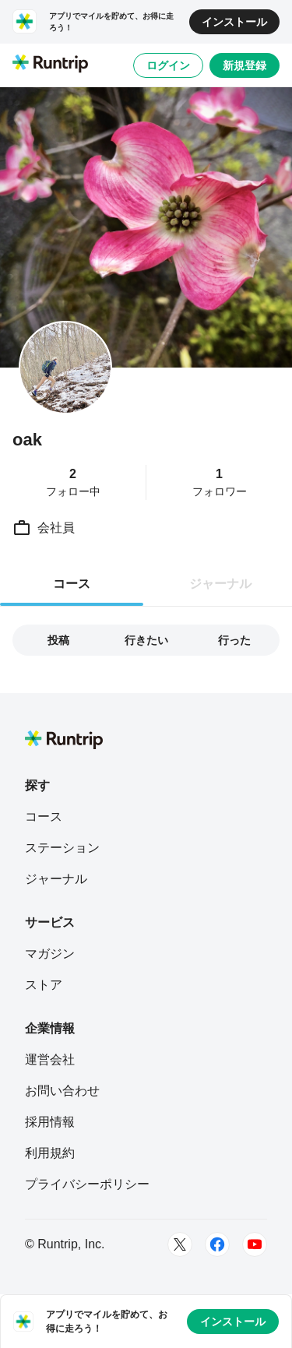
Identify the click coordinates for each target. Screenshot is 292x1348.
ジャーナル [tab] (220, 583)
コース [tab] (71, 583)
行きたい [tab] (146, 640)
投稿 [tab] (58, 640)
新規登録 (244, 65)
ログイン (168, 65)
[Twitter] (179, 1244)
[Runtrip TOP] (50, 65)
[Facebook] (217, 1244)
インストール (234, 22)
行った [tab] (234, 640)
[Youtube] (254, 1244)
